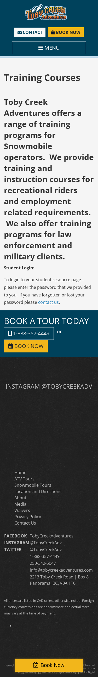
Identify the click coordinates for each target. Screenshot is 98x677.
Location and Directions (37, 491)
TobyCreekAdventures (51, 536)
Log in (91, 668)
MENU (49, 47)
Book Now (52, 665)
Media (20, 504)
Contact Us (25, 523)
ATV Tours (24, 479)
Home (20, 472)
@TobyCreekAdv (46, 543)
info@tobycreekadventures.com (61, 570)
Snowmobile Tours (32, 485)
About (20, 498)
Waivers (22, 510)
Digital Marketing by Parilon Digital (76, 672)
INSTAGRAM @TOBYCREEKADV (49, 386)
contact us (48, 302)
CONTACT (30, 32)
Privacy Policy (27, 517)
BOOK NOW (65, 32)
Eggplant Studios (46, 672)
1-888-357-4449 (28, 333)
